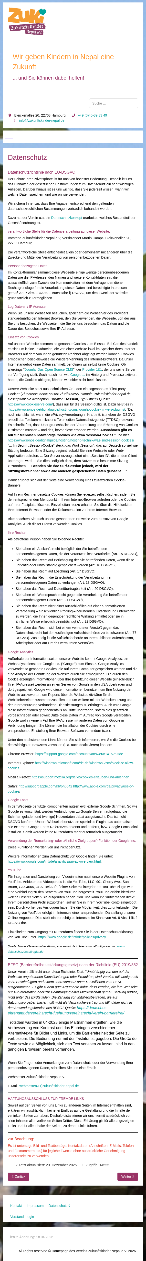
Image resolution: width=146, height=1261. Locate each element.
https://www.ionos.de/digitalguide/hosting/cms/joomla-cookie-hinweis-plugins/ (67, 409)
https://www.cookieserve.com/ (30, 404)
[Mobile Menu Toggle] (9, 136)
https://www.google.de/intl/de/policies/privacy (72, 937)
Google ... (77, 375)
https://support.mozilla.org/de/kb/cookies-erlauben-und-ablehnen (80, 777)
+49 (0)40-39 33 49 (92, 115)
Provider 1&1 (92, 369)
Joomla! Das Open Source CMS (49, 369)
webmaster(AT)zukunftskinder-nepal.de (49, 1086)
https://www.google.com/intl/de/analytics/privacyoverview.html (54, 861)
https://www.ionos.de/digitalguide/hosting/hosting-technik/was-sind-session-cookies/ (71, 440)
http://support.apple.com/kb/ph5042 (45, 786)
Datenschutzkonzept (66, 218)
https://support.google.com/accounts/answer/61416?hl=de (79, 754)
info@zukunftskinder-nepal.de (41, 120)
